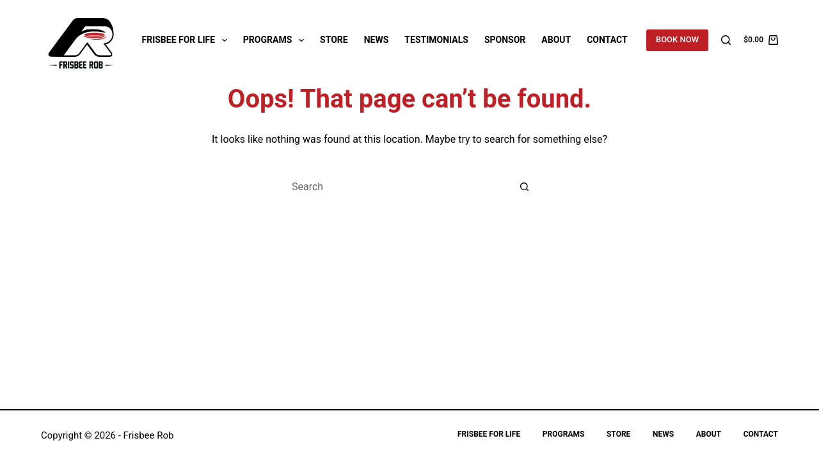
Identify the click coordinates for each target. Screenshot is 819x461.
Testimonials (436, 40)
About (556, 40)
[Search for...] (397, 186)
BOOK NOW (677, 39)
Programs (276, 40)
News (376, 40)
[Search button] (524, 186)
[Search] (726, 40)
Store (334, 40)
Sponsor (504, 40)
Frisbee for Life (187, 40)
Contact (607, 40)
